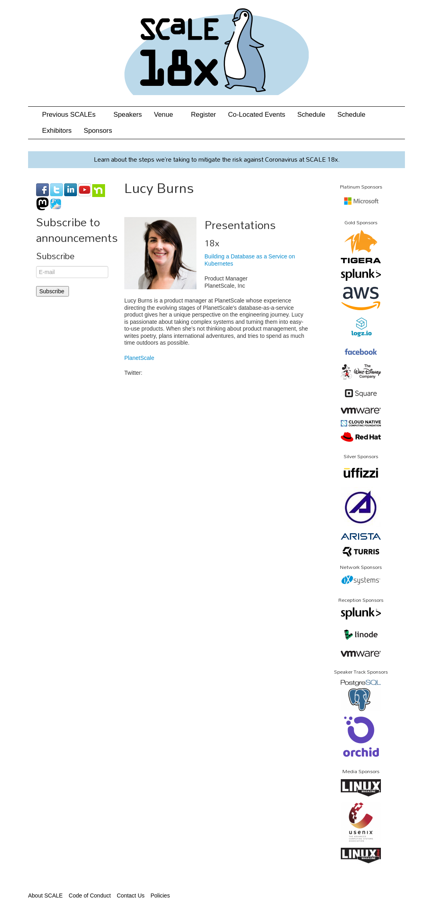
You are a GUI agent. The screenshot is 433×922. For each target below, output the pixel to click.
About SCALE (45, 895)
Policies (160, 895)
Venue (166, 114)
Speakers (127, 114)
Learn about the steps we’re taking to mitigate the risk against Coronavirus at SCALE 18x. (217, 159)
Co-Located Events (256, 114)
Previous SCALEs (71, 114)
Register (203, 114)
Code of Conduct (90, 895)
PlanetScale (139, 358)
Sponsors (98, 130)
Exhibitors (57, 130)
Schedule (311, 114)
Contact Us (130, 895)
